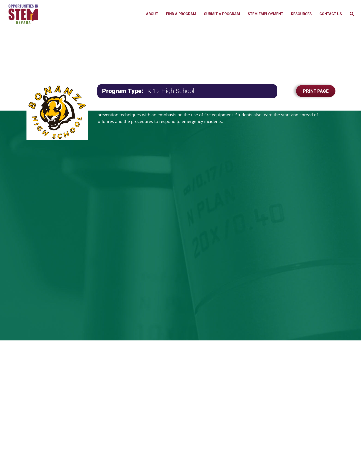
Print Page (316, 91)
